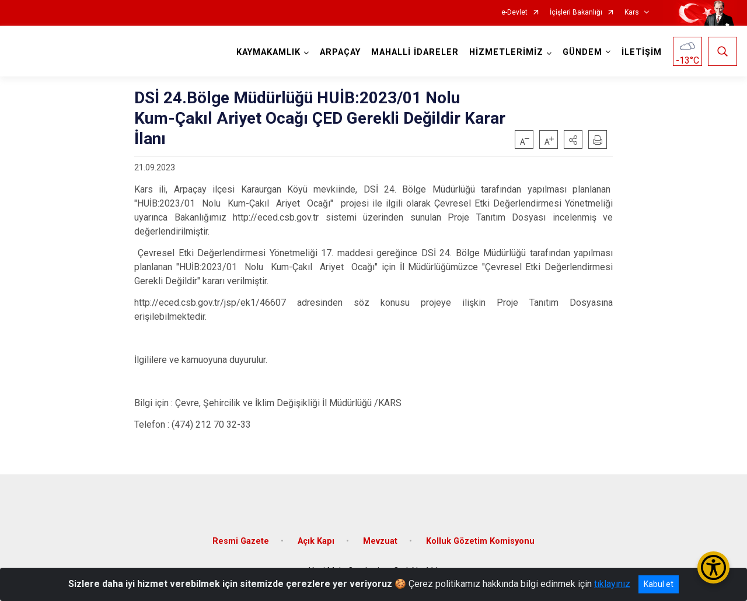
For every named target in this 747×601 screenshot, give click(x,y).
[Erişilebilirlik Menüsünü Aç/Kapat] (713, 567)
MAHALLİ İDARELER (415, 52)
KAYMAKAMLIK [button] (268, 52)
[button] (573, 139)
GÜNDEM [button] (582, 52)
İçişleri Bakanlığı (576, 12)
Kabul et (658, 584)
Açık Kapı (316, 540)
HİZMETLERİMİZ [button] (506, 52)
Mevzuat (380, 540)
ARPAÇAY (340, 52)
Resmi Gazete (240, 540)
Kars (631, 12)
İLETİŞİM (642, 52)
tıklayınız (612, 583)
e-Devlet (514, 12)
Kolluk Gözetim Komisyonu (480, 540)
